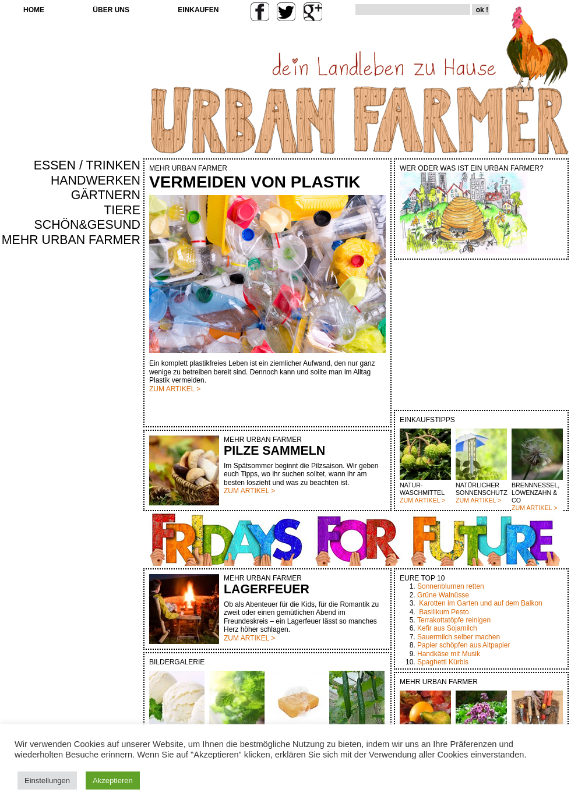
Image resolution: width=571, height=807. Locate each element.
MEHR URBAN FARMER (71, 240)
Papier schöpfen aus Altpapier (463, 645)
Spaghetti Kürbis (442, 662)
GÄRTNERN (105, 195)
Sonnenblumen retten (450, 586)
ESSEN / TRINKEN (87, 165)
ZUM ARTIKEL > (422, 500)
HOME (33, 10)
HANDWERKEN (95, 180)
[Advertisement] (106, 446)
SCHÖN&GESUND (87, 225)
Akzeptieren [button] (113, 780)
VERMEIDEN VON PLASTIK (254, 182)
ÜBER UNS (111, 10)
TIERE (122, 210)
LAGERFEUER (266, 589)
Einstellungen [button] (47, 780)
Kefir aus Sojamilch (447, 628)
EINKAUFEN (198, 10)
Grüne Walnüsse (443, 595)
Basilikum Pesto (443, 612)
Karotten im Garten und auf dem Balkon (480, 603)
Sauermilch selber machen (458, 637)
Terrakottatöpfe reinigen (454, 620)
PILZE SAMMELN (274, 451)
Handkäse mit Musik (448, 654)
